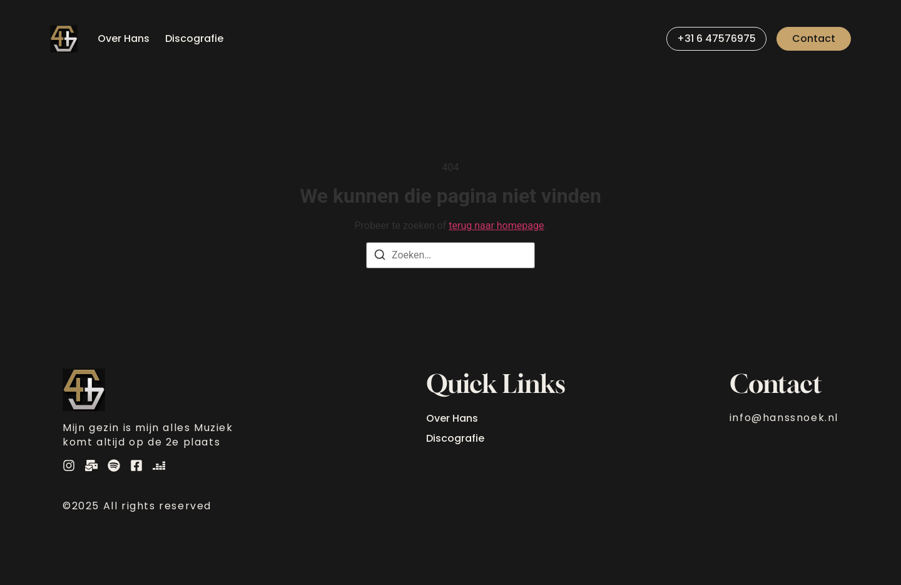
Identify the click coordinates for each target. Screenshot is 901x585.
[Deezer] (159, 465)
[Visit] (651, 38)
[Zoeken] (380, 256)
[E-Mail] (91, 465)
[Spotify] (114, 465)
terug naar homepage (496, 225)
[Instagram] (69, 465)
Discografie (194, 38)
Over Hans (124, 38)
